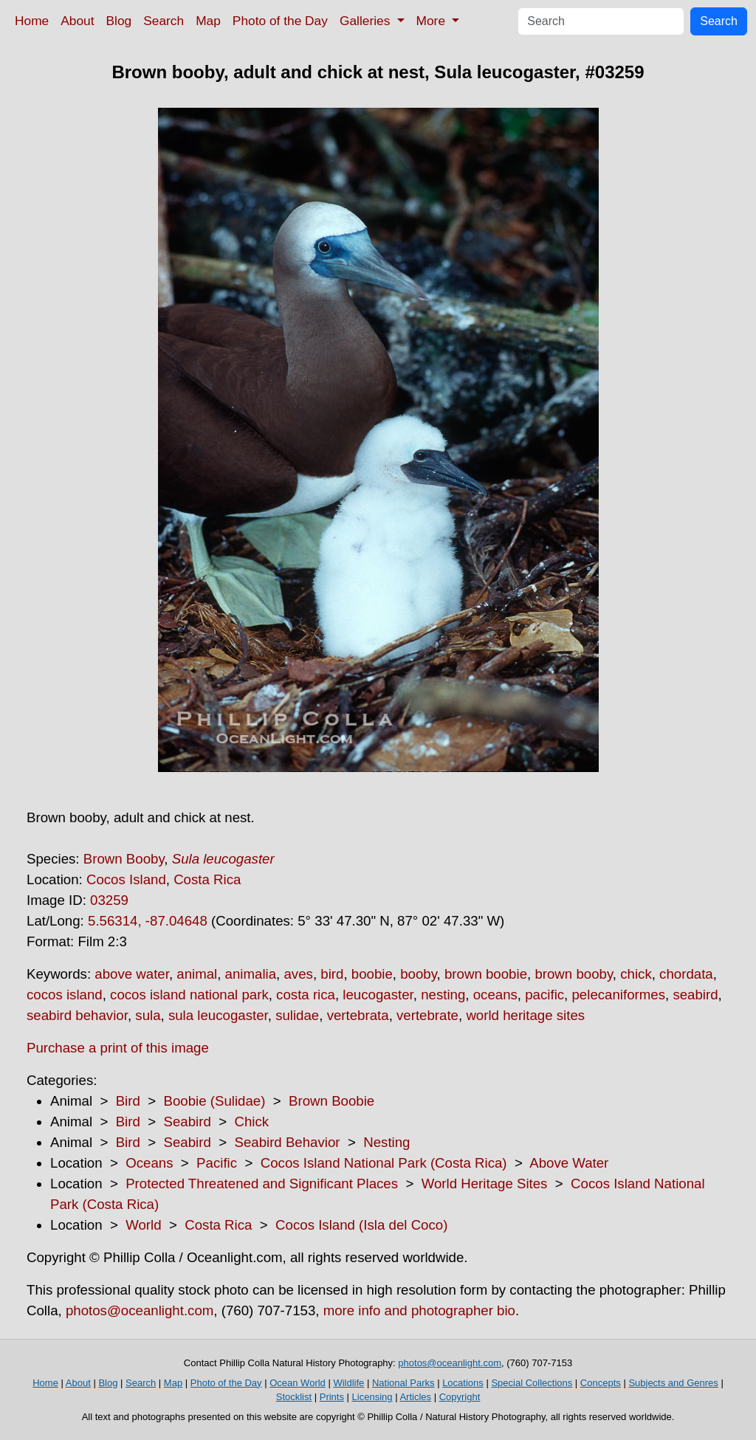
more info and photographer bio (419, 1310)
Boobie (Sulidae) (214, 1101)
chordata (686, 974)
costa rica (305, 994)
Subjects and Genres (673, 1382)
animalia (250, 974)
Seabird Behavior (287, 1142)
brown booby (573, 974)
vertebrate (427, 1015)
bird (331, 974)
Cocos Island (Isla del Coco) (361, 1225)
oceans (495, 994)
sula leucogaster (218, 1015)
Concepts (600, 1382)
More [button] (432, 20)
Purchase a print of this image (118, 1047)
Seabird (186, 1121)
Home (32, 20)
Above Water (568, 1163)
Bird (128, 1101)
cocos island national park (189, 994)
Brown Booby (124, 859)
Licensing (372, 1396)
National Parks (403, 1382)
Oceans (149, 1163)
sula (147, 1015)
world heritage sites (525, 1015)
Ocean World (297, 1382)
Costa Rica (207, 879)
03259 (109, 900)
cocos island (65, 994)
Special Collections (531, 1382)
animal (196, 974)
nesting (443, 994)
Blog (119, 20)
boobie (372, 974)
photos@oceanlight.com (139, 1310)
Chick (251, 1121)
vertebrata (358, 1015)
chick (636, 974)
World (143, 1225)
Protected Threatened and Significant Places (262, 1183)
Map (208, 20)
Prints (332, 1396)
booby (418, 974)
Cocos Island (126, 879)
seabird (695, 994)
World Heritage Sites (485, 1183)
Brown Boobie (331, 1101)
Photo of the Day (280, 20)
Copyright (460, 1396)
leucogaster (378, 994)
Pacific (216, 1163)
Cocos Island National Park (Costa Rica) (384, 1163)
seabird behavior (77, 1015)
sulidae (297, 1015)
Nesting (386, 1142)
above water (131, 974)
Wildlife (348, 1382)
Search (163, 20)
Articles (415, 1396)
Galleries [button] (367, 20)
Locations (463, 1382)
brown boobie (485, 974)
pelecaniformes (618, 994)
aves (298, 974)
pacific (544, 994)
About (77, 20)
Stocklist (294, 1396)
